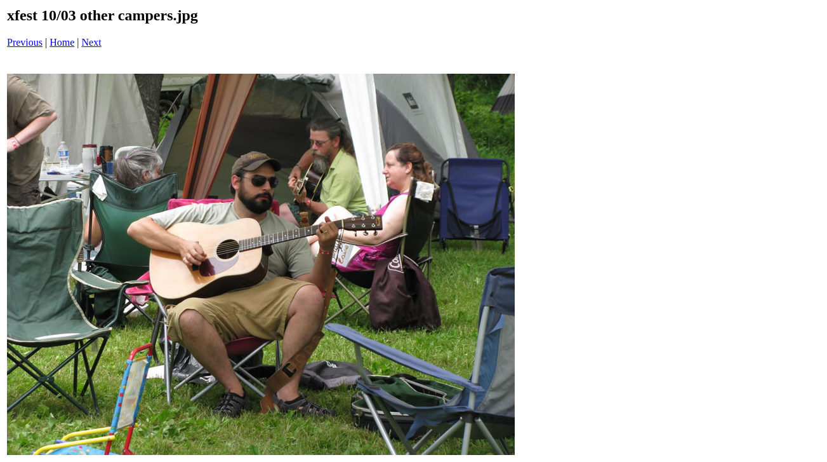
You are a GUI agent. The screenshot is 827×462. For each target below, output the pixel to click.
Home (62, 42)
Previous (25, 42)
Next (92, 42)
